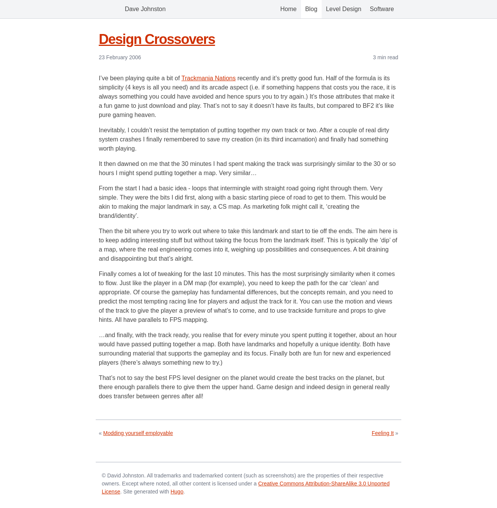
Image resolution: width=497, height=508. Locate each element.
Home (288, 9)
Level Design (343, 9)
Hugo (176, 492)
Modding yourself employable (138, 433)
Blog (311, 9)
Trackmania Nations (208, 78)
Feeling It (383, 433)
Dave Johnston (134, 9)
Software (382, 9)
